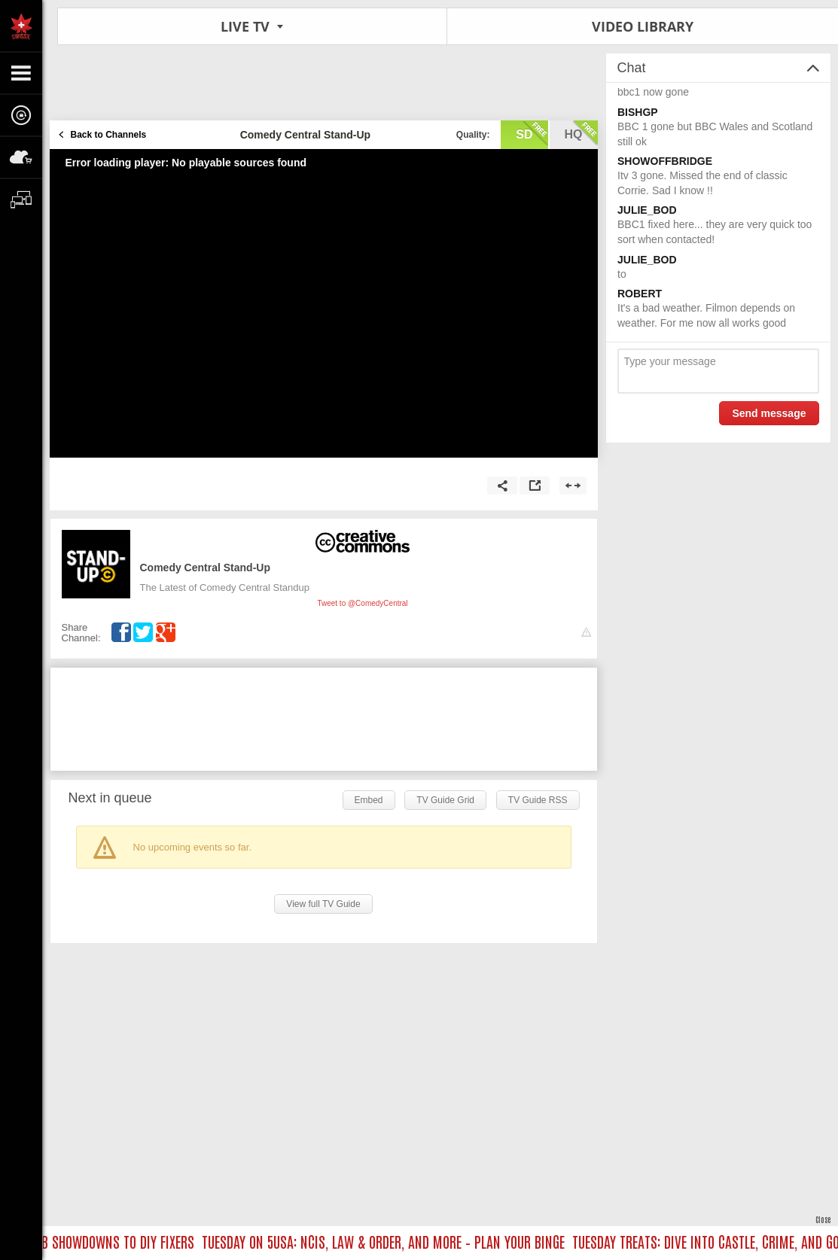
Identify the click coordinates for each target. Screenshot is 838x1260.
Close (822, 1219)
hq (581, 133)
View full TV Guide (323, 904)
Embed (369, 800)
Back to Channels (109, 134)
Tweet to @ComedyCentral (362, 603)
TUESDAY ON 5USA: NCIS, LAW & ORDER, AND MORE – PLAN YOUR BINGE (387, 1241)
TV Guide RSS (538, 800)
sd (531, 133)
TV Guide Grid (445, 800)
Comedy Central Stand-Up (205, 568)
